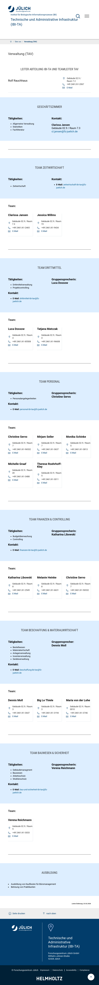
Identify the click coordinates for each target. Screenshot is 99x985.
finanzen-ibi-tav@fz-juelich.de (33, 550)
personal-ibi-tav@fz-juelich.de (33, 409)
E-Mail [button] (69, 87)
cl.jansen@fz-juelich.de (65, 131)
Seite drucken (17, 913)
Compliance (84, 970)
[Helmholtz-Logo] (49, 979)
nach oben (49, 913)
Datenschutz (58, 970)
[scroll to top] (91, 977)
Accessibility (71, 970)
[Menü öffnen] (87, 16)
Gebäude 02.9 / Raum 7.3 (66, 128)
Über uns (18, 41)
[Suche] (78, 16)
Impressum (45, 970)
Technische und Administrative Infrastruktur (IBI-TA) (44, 21)
